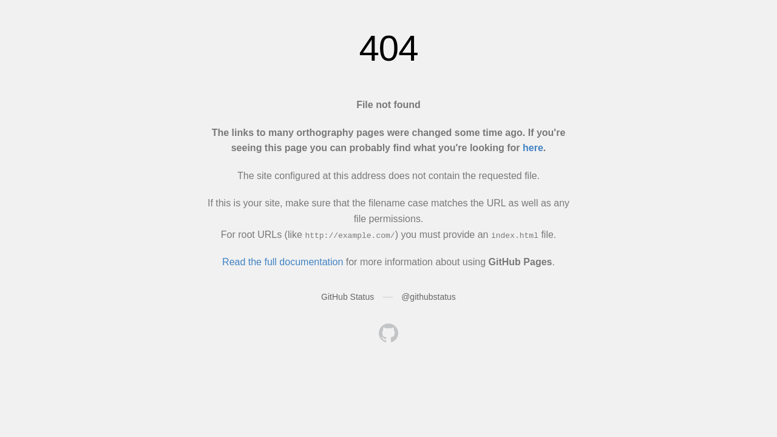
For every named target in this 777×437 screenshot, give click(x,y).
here (533, 148)
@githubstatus (428, 297)
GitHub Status (347, 297)
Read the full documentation (282, 262)
